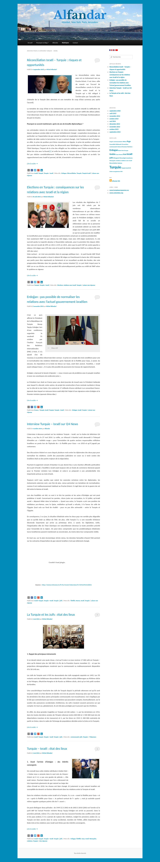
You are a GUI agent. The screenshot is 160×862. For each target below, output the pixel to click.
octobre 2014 (114, 119)
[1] (50, 151)
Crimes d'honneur (122, 147)
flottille (73, 601)
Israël (36, 173)
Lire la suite (32, 163)
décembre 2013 (115, 124)
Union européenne (115, 171)
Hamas (78, 601)
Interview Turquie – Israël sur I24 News (52, 424)
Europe (126, 150)
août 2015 (113, 113)
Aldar (80, 15)
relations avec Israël (70, 285)
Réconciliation (71, 173)
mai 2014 (113, 121)
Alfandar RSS (116, 181)
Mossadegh (122, 158)
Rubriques (65, 43)
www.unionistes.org (116, 193)
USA (121, 171)
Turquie (40, 173)
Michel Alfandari (51, 69)
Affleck (124, 141)
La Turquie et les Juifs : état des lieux (51, 615)
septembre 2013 (115, 132)
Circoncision (125, 144)
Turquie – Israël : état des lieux (47, 749)
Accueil (30, 43)
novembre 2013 (115, 127)
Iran (124, 154)
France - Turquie (39, 410)
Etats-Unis (121, 150)
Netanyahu (93, 839)
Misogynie (116, 158)
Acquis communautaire (116, 141)
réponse (43, 841)
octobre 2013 (114, 129)
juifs (81, 737)
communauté (75, 737)
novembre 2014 (115, 116)
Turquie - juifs (58, 601)
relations (29, 841)
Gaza (83, 839)
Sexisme (120, 163)
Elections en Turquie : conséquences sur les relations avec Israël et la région (120, 74)
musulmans (129, 158)
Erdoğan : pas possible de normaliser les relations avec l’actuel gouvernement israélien (120, 82)
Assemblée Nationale (115, 144)
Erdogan (64, 173)
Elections (60, 285)
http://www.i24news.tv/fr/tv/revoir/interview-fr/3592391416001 (67, 585)
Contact (75, 43)
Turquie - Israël (48, 173)
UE (130, 168)
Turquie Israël (86, 173)
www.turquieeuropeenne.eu (119, 190)
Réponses (92, 737)
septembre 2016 (115, 111)
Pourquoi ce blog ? (42, 43)
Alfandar (55, 43)
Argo (129, 141)
